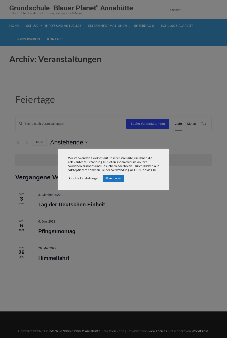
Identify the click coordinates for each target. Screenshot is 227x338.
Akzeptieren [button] (113, 178)
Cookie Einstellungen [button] (84, 178)
